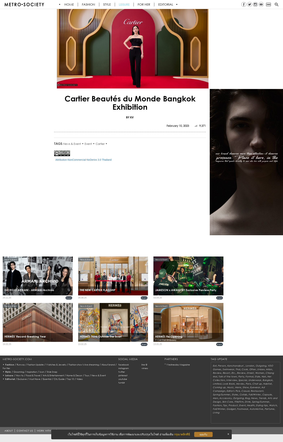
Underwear (254, 380)
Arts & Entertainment (53, 375)
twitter (121, 371)
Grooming (19, 371)
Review (217, 373)
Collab (243, 394)
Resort (226, 373)
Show (246, 387)
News (254, 398)
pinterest (122, 375)
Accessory (225, 398)
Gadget (231, 409)
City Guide (59, 379)
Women (259, 373)
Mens (238, 387)
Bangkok (268, 380)
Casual (245, 391)
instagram (123, 368)
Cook (244, 369)
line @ (144, 364)
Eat (214, 365)
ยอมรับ (203, 434)
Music (230, 387)
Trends (262, 398)
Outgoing (261, 365)
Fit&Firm (238, 401)
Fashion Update (35, 364)
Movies (240, 383)
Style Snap (52, 371)
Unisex (260, 369)
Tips (225, 405)
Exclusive (22, 379)
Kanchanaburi (235, 365)
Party (241, 376)
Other (252, 369)
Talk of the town (227, 376)
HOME (69, 4)
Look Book (228, 383)
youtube (122, 379)
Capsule (267, 394)
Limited (217, 383)
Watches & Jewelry (56, 364)
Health (250, 405)
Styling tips (262, 405)
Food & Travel (33, 375)
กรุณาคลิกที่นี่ (182, 434)
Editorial (165, 4)
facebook (123, 364)
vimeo (145, 368)
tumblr (121, 382)
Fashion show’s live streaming (84, 364)
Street (250, 373)
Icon (42, 371)
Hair (264, 376)
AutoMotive (256, 409)
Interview (231, 380)
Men (215, 398)
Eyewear (255, 387)
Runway (21, 364)
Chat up (257, 383)
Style (107, 4)
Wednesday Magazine (178, 364)
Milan (269, 369)
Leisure (124, 4)
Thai (238, 369)
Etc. (233, 373)
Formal (249, 376)
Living (216, 412)
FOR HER (144, 4)
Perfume (269, 409)
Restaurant (257, 391)
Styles (235, 394)
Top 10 (70, 379)
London (249, 365)
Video (80, 379)
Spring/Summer (221, 394)
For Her (6, 368)
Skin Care (227, 401)
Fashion (88, 4)
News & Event (72, 143)
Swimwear (228, 369)
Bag (247, 398)
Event (88, 143)
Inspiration (32, 371)
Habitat (267, 383)
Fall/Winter (255, 394)
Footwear (242, 409)
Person (222, 365)
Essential (47, 379)
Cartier (100, 143)
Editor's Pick (233, 391)
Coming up (219, 387)
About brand (108, 364)
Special (242, 380)
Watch (273, 405)
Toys (87, 375)
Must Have (34, 379)
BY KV (130, 117)
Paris (248, 383)
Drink (248, 401)
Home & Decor (74, 375)
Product (233, 405)
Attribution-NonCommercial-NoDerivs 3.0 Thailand (83, 159)
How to (19, 375)
